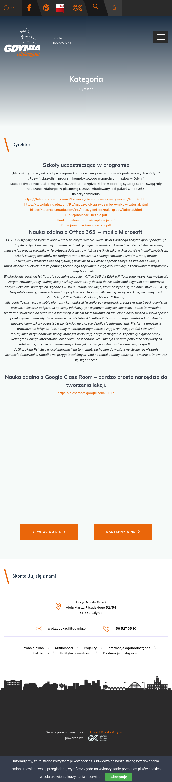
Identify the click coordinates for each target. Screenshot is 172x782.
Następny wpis (123, 532)
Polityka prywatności (76, 653)
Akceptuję (118, 777)
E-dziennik (41, 653)
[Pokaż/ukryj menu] (160, 37)
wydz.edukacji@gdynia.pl (61, 629)
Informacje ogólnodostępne (129, 648)
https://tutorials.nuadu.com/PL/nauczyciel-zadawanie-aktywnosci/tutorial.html (86, 199)
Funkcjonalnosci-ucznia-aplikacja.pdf (86, 220)
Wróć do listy (49, 532)
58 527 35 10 (119, 629)
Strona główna (32, 648)
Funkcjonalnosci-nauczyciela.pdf (86, 225)
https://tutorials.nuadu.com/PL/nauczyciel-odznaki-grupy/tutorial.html (86, 210)
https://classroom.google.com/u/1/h (86, 393)
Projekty (90, 648)
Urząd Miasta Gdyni (106, 732)
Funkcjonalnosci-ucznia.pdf (86, 215)
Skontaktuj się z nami (34, 576)
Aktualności (64, 648)
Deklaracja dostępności (121, 653)
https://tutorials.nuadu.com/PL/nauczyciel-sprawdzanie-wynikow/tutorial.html (86, 205)
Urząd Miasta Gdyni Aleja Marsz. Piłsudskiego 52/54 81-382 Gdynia (91, 608)
